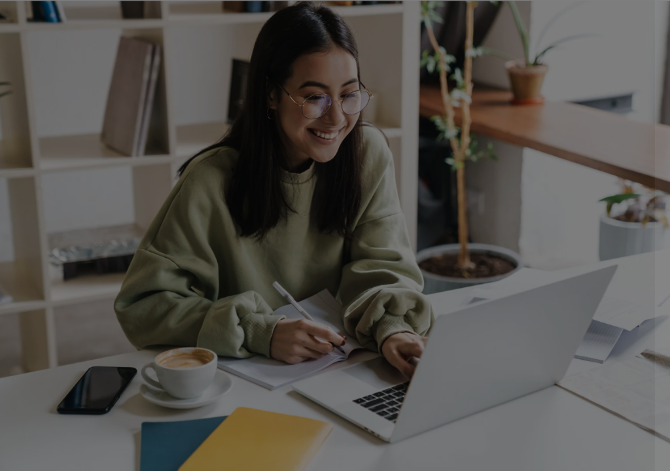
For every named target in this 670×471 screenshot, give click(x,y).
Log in (532, 361)
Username (438, 193)
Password (438, 260)
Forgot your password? (603, 325)
